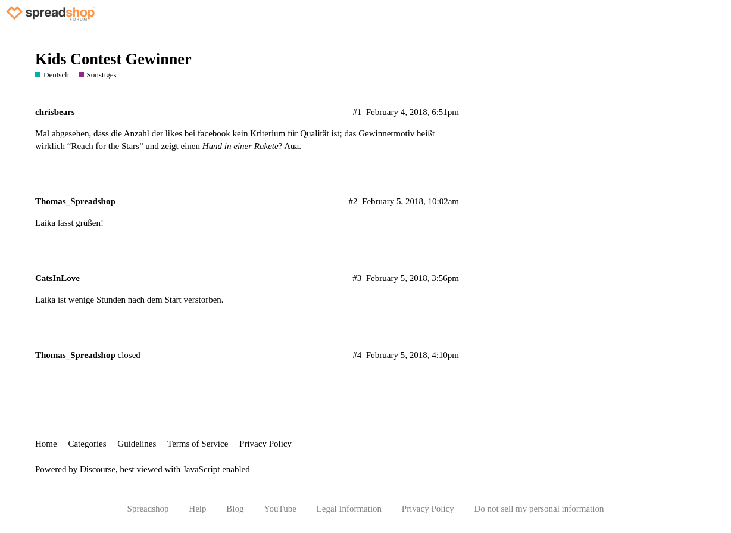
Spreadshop (148, 508)
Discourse (97, 469)
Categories (87, 443)
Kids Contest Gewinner (113, 59)
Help (197, 508)
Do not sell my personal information (539, 508)
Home (46, 443)
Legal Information (349, 508)
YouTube (280, 508)
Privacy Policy (265, 443)
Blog (234, 508)
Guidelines (136, 443)
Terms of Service (197, 443)
